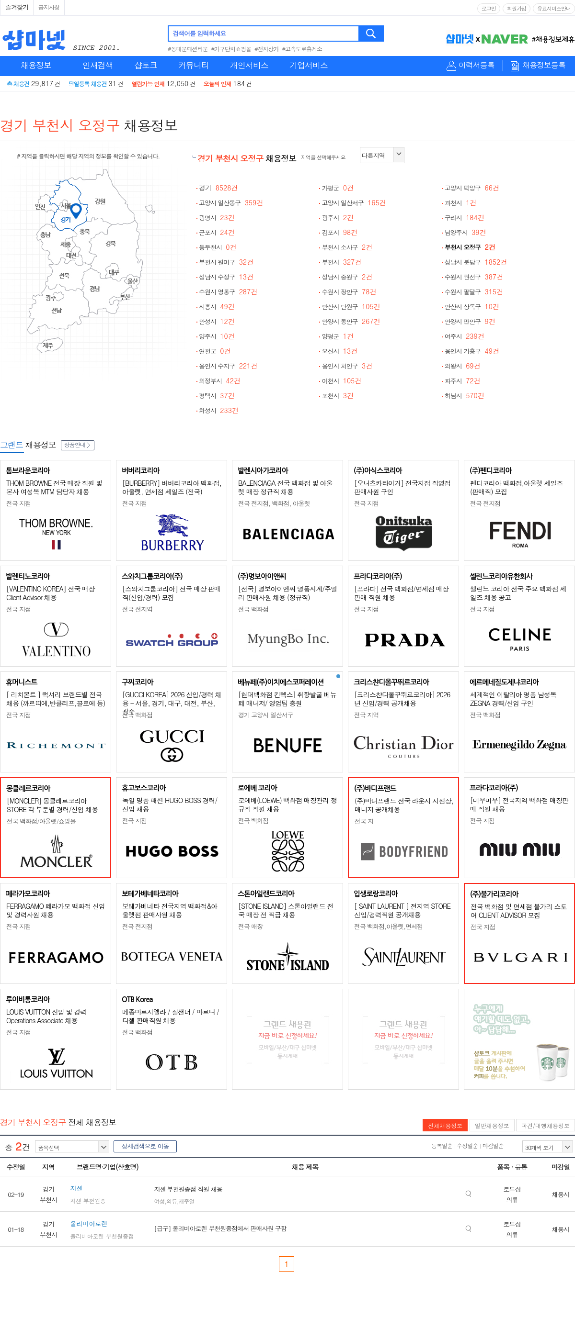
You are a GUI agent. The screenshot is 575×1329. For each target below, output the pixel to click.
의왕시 (463, 365)
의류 (171, 1201)
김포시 (339, 232)
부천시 (341, 262)
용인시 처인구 (347, 365)
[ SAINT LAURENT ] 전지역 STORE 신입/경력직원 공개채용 (402, 910)
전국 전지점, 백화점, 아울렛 (274, 503)
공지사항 (48, 7)
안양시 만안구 (470, 321)
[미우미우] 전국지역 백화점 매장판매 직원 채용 (519, 804)
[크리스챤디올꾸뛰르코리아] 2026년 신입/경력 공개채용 (402, 699)
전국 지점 (18, 503)
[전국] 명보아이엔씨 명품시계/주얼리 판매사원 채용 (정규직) (287, 593)
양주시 (217, 336)
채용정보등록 (543, 65)
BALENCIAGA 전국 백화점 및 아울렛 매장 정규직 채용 (285, 487)
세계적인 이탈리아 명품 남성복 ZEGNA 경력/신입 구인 (513, 699)
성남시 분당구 (476, 262)
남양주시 (465, 232)
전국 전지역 (137, 609)
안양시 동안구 (351, 321)
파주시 (463, 380)
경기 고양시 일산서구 (265, 714)
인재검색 (97, 65)
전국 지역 (366, 714)
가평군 (338, 187)
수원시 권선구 (474, 276)
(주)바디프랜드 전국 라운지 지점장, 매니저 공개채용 (404, 805)
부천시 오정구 (470, 247)
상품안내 (77, 444)
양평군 (338, 336)
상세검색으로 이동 (145, 1145)
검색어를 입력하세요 (199, 33)
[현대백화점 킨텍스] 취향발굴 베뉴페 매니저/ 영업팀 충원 (287, 699)
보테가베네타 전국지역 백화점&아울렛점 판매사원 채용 (169, 910)
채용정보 (36, 65)
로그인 (489, 8)
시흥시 (217, 306)
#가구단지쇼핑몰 (231, 49)
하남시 (464, 395)
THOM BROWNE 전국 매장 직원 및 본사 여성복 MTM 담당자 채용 (54, 487)
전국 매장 (250, 926)
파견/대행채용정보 (545, 1125)
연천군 (215, 351)
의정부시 (220, 380)
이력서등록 (476, 65)
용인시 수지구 (228, 365)
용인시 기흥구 (472, 351)
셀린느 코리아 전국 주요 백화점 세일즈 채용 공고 (518, 593)
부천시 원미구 (226, 262)
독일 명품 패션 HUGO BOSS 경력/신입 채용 (169, 804)
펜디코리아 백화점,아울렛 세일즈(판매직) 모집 (516, 487)
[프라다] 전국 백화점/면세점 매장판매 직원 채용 (401, 593)
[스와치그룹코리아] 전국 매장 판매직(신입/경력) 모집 (171, 593)
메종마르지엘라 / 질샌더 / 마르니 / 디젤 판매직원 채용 (170, 1016)
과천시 (461, 202)
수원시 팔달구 (474, 291)
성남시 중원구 (347, 276)
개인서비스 (249, 65)
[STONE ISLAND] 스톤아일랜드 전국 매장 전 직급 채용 (286, 910)
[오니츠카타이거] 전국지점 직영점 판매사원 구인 (402, 487)
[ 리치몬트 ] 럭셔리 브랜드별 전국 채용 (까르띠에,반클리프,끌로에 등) (55, 699)
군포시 (217, 232)
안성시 (217, 321)
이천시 (341, 380)
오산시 (339, 351)
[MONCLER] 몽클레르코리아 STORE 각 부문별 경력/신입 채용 (52, 805)
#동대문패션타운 (188, 49)
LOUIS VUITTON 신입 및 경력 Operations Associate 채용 (46, 1016)
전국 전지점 (485, 503)
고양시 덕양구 (472, 187)
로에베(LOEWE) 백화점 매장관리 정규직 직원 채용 (287, 804)
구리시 (464, 217)
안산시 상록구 (472, 306)
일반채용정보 (492, 1125)
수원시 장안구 (349, 291)
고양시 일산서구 (354, 202)
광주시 (338, 217)
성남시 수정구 (226, 276)
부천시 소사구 (347, 247)
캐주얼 (186, 1201)
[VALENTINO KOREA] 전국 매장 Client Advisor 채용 (50, 593)
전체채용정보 (445, 1125)
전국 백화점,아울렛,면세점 (388, 926)
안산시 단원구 (351, 306)
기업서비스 (308, 65)
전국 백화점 (253, 609)
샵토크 (145, 65)
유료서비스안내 (554, 8)
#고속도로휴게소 (302, 49)
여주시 (464, 336)
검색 (371, 33)
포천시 (338, 395)
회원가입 (516, 8)
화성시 (219, 410)
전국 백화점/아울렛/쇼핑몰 (41, 821)
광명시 (217, 217)
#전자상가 (266, 49)
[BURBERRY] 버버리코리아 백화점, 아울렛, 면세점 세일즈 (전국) (171, 487)
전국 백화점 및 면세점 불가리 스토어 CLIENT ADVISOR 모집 (518, 911)
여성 (159, 1201)
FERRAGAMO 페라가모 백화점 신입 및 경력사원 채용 (55, 910)
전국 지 (364, 821)
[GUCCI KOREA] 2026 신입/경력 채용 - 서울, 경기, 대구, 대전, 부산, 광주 (171, 703)
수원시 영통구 (228, 291)
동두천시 (218, 247)
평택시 (217, 395)
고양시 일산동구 (231, 202)
